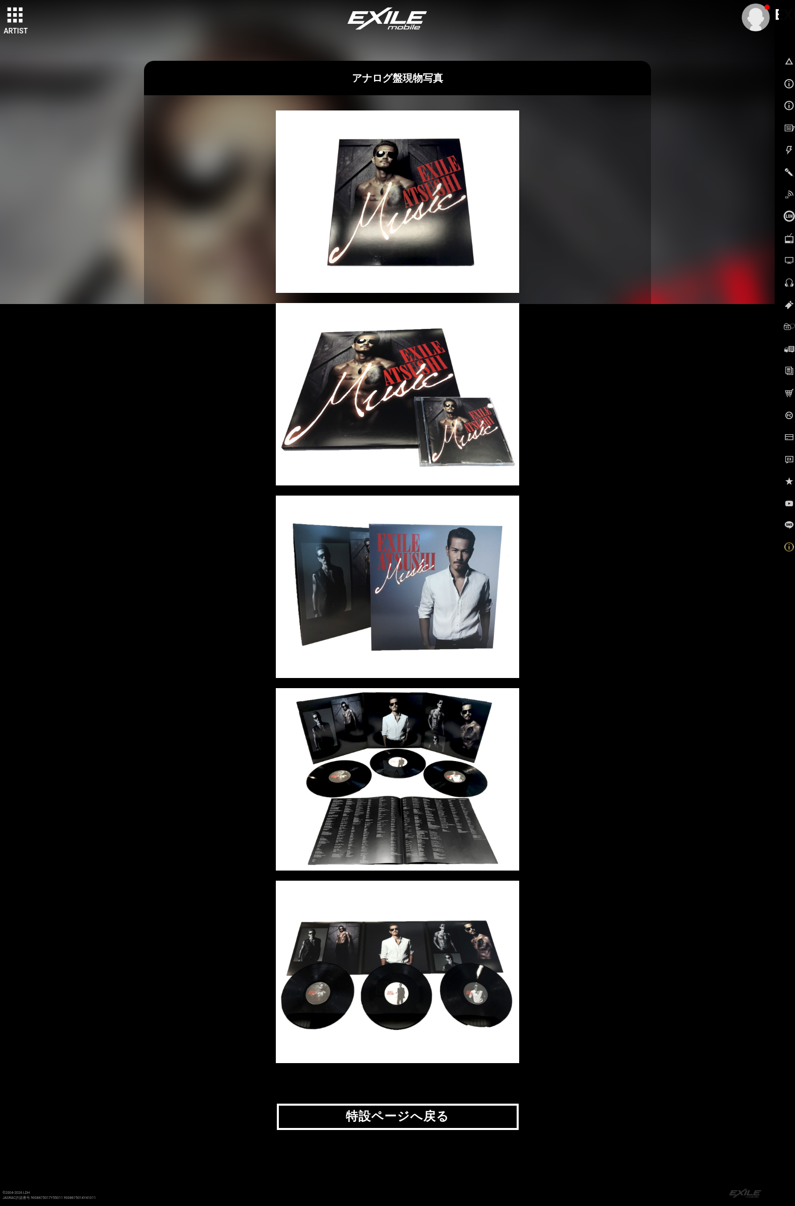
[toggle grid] (16, 16)
